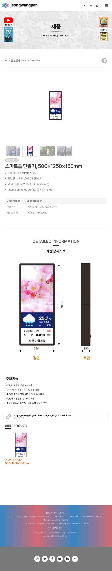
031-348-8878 (71, 516)
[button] (103, 105)
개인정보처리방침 (55, 528)
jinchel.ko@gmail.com (58, 520)
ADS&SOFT (60, 536)
